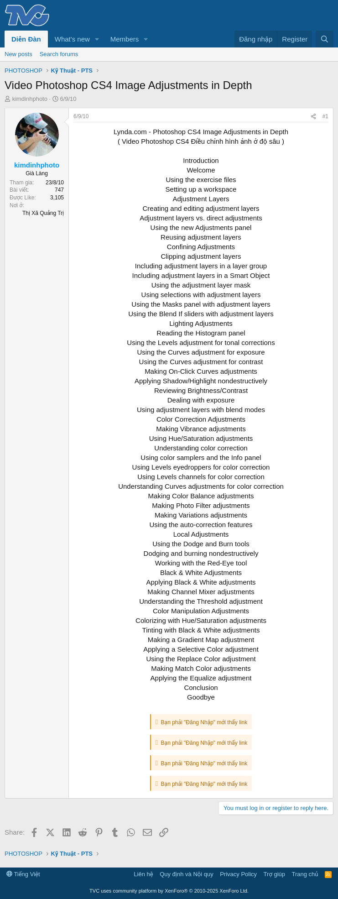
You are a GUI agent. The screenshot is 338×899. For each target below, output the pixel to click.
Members (124, 39)
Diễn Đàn (26, 39)
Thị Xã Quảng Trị (43, 213)
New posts (18, 54)
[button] (97, 39)
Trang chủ (305, 874)
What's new (72, 39)
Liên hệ (143, 874)
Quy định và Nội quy (186, 874)
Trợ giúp (274, 874)
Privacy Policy (238, 874)
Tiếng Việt (23, 874)
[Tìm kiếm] (324, 39)
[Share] (313, 116)
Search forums (59, 54)
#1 (325, 116)
